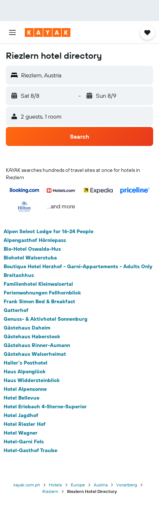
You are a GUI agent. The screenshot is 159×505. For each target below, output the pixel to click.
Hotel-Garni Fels (24, 441)
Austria (101, 484)
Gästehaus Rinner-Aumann (37, 345)
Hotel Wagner (21, 432)
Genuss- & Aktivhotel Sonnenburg (46, 319)
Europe (78, 484)
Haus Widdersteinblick (32, 380)
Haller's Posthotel (25, 362)
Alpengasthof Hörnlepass (35, 240)
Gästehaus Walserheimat (35, 354)
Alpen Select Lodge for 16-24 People (48, 231)
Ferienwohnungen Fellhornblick (42, 292)
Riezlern (50, 491)
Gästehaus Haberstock (32, 336)
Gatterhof (16, 310)
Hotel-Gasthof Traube (30, 450)
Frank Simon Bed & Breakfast (39, 301)
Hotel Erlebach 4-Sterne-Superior (45, 406)
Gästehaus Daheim (27, 327)
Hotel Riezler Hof (25, 424)
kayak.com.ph (26, 484)
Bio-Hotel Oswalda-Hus (32, 249)
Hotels (55, 484)
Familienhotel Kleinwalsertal (38, 284)
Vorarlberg (126, 484)
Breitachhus (19, 275)
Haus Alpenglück (25, 371)
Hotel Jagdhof (21, 415)
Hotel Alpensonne (25, 389)
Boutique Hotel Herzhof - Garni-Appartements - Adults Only (78, 266)
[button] (12, 32)
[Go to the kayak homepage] (47, 32)
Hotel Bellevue (21, 397)
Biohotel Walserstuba (30, 257)
